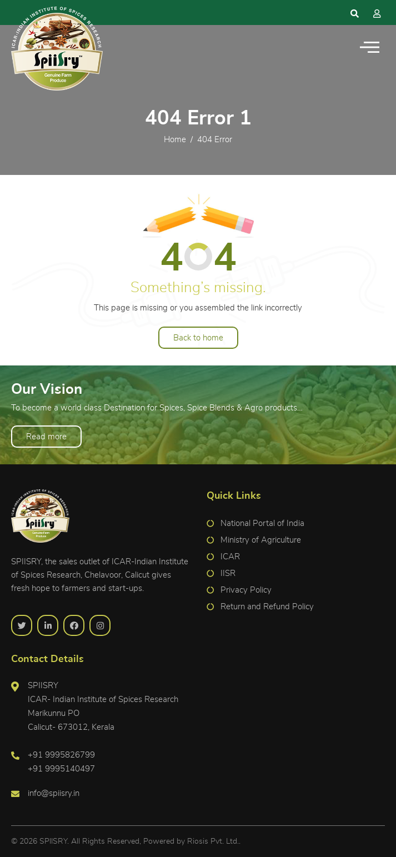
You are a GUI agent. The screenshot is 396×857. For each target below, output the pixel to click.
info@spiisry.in (53, 793)
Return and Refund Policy (267, 607)
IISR (227, 573)
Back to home (198, 338)
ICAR (230, 557)
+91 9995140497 (61, 769)
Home (175, 140)
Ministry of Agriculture (260, 540)
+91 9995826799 (61, 755)
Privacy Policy (246, 590)
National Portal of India (262, 523)
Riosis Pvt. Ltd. (213, 841)
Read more (46, 437)
